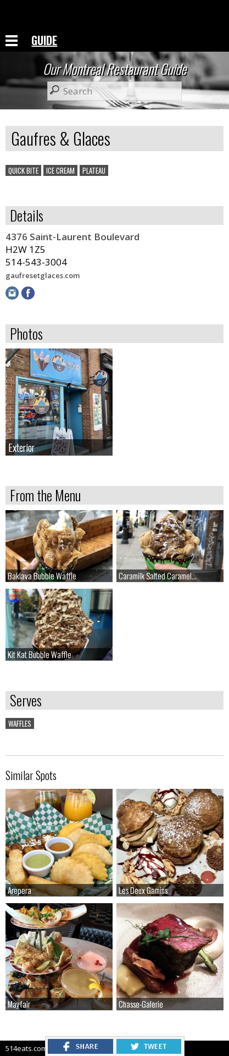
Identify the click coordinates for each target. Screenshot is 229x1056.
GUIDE (44, 40)
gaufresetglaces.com (42, 275)
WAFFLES (19, 723)
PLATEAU (93, 170)
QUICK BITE (23, 170)
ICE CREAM (60, 170)
